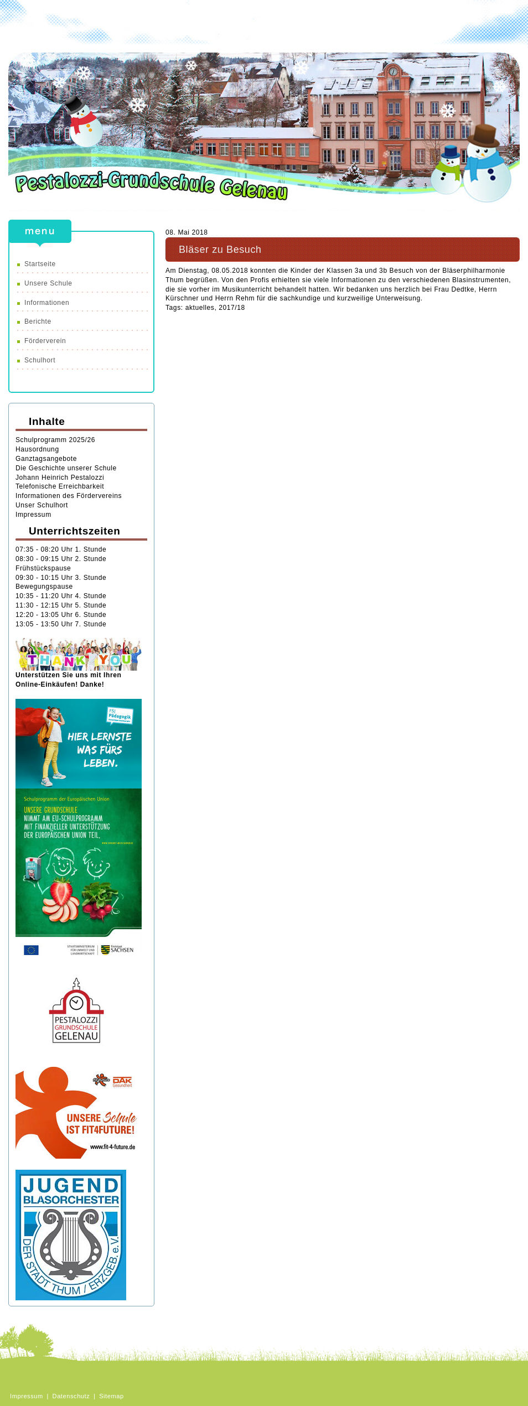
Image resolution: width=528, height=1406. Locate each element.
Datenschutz (71, 1396)
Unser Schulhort (41, 505)
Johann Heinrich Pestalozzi (59, 477)
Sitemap (111, 1396)
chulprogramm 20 (48, 440)
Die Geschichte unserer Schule (66, 468)
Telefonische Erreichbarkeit (59, 486)
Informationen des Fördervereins (69, 496)
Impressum (33, 514)
